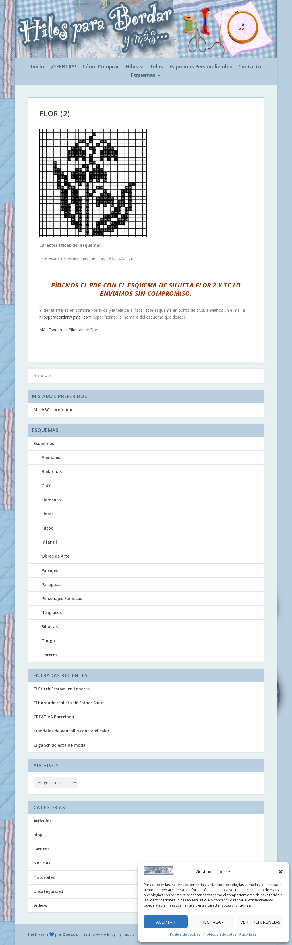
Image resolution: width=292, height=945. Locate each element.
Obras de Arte (55, 556)
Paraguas (51, 584)
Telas (156, 67)
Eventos (41, 849)
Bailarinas (52, 471)
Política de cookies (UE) (102, 935)
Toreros (49, 655)
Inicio (37, 67)
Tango (48, 640)
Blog (38, 835)
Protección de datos (219, 934)
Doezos (70, 934)
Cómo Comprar (100, 67)
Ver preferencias (260, 922)
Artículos (42, 821)
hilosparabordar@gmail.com (65, 317)
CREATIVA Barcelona (54, 716)
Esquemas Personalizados (200, 67)
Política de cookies (185, 934)
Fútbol (48, 528)
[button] (280, 872)
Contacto (249, 67)
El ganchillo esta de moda (60, 745)
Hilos (131, 67)
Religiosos (52, 612)
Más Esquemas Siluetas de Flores (70, 329)
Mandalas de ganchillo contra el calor (71, 731)
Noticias (42, 863)
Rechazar (212, 922)
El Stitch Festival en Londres (62, 688)
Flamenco (51, 500)
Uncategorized (48, 891)
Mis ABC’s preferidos (54, 409)
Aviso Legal (248, 934)
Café (46, 485)
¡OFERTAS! (63, 67)
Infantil (49, 542)
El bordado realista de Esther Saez (68, 702)
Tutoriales (44, 877)
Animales (51, 457)
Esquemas (143, 76)
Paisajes (50, 570)
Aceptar (165, 922)
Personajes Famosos (62, 598)
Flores (47, 514)
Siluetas (50, 626)
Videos (40, 905)
